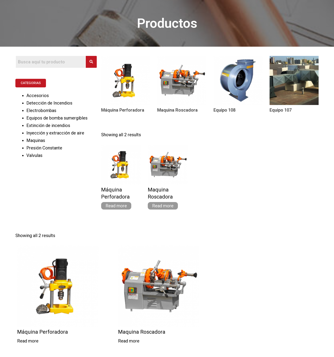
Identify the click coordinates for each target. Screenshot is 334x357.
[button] (30, 83)
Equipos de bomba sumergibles (57, 118)
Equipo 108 (224, 110)
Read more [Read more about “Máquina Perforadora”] (116, 205)
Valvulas (34, 155)
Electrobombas (41, 110)
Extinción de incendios (48, 125)
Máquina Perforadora (122, 110)
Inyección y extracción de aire (55, 133)
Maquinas (35, 140)
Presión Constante (44, 148)
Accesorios (37, 95)
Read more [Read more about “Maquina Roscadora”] (162, 205)
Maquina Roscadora (177, 110)
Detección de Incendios (49, 103)
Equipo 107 (281, 110)
